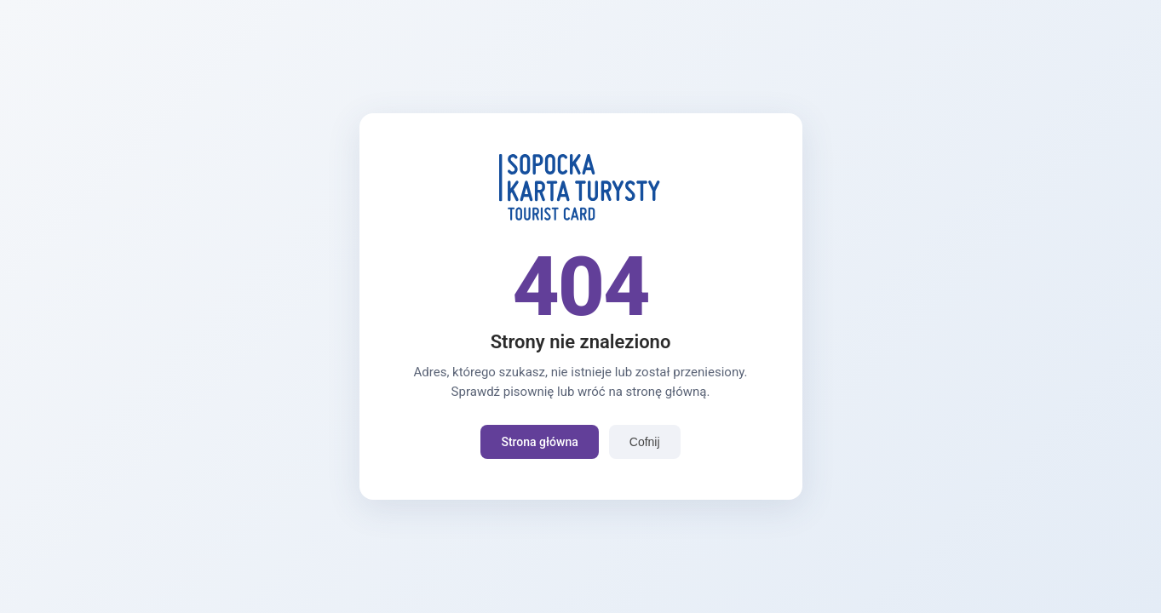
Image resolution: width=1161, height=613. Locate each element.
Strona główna (539, 442)
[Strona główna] (581, 217)
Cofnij (644, 442)
